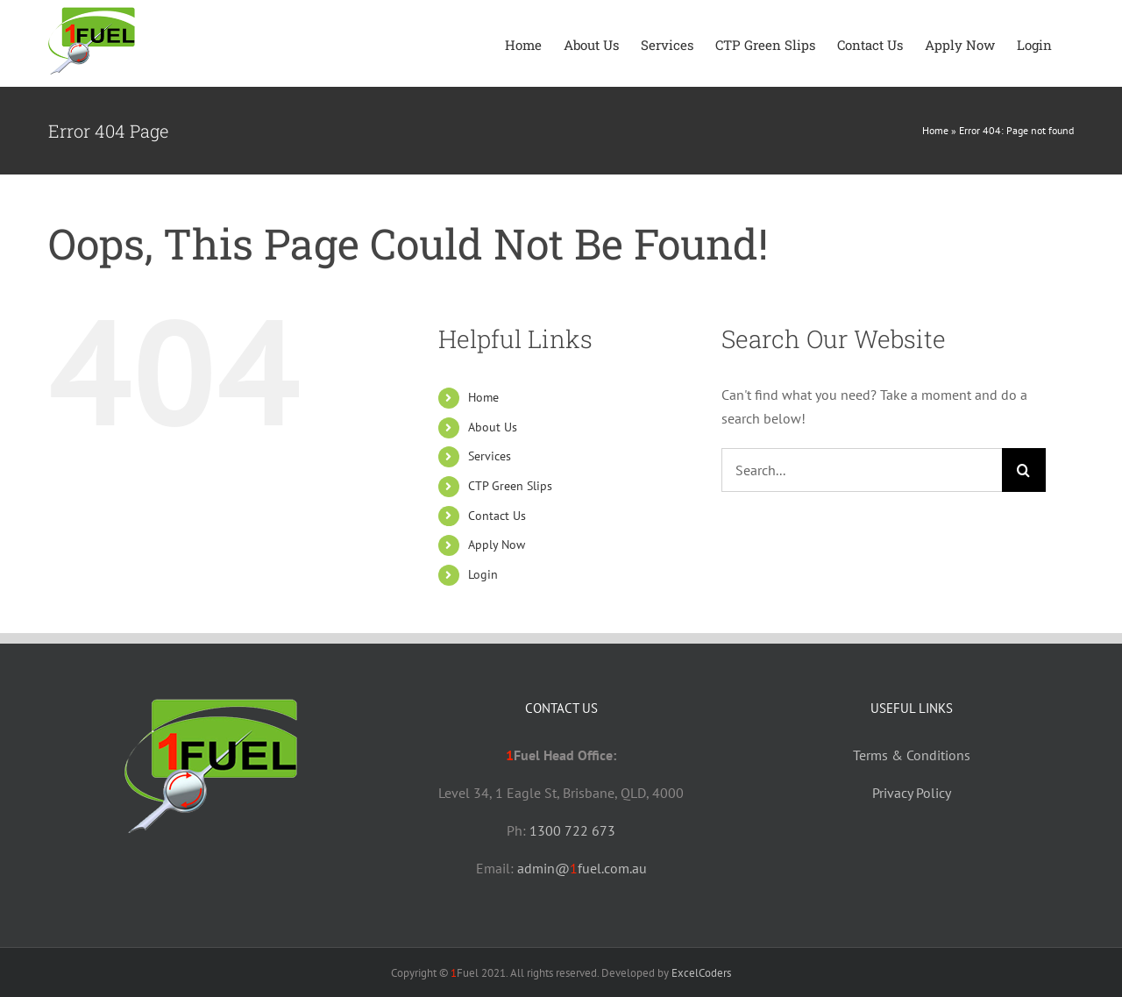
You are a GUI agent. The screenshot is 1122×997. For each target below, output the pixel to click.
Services (489, 456)
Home (935, 130)
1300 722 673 (572, 830)
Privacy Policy (911, 792)
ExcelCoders (701, 972)
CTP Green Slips (510, 486)
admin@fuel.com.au (582, 868)
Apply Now (496, 544)
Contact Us (497, 515)
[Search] (1024, 470)
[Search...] (861, 470)
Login (483, 574)
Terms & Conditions (911, 755)
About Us (492, 427)
